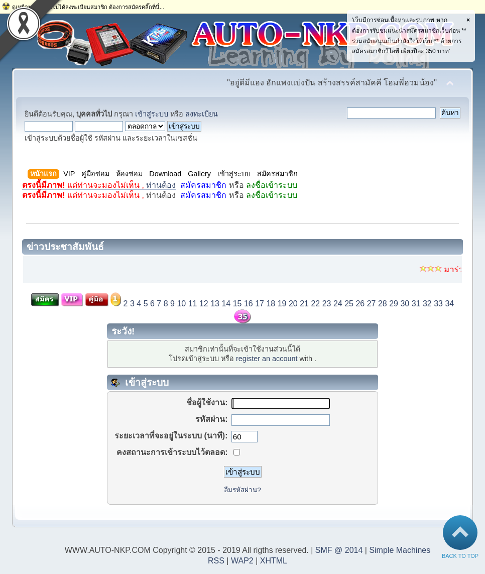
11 (192, 303)
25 (348, 303)
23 (326, 303)
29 (393, 303)
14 (225, 303)
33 (438, 303)
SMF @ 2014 (339, 550)
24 (337, 303)
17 (259, 303)
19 (282, 303)
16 (248, 303)
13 (214, 303)
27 (371, 303)
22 (315, 303)
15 (237, 303)
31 (416, 303)
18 (270, 303)
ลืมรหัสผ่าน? (242, 490)
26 (360, 303)
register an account (266, 359)
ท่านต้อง (99, 185)
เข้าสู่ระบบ (151, 114)
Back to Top (460, 553)
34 (449, 303)
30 (404, 303)
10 (181, 303)
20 (293, 303)
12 (203, 303)
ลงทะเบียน (201, 114)
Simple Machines (399, 550)
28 (382, 303)
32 (427, 303)
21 (304, 303)
